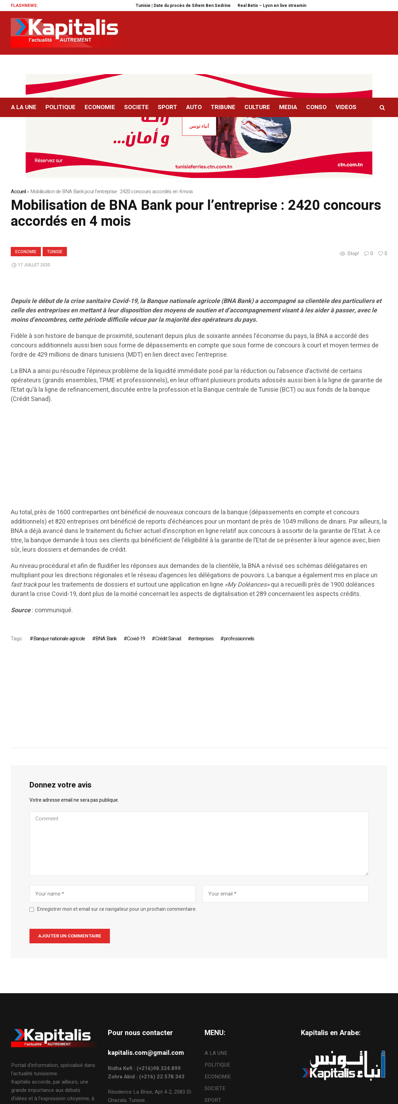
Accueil (18, 191)
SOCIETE (215, 1088)
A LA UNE (216, 1053)
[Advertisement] (199, 459)
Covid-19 (136, 638)
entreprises (202, 638)
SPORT (213, 1100)
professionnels (239, 638)
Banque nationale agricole (59, 638)
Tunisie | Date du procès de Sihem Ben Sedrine (195, 5)
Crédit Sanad (168, 638)
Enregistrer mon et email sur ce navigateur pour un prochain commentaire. (117, 909)
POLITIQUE (217, 1065)
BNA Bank (106, 638)
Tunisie (54, 252)
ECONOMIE (25, 252)
